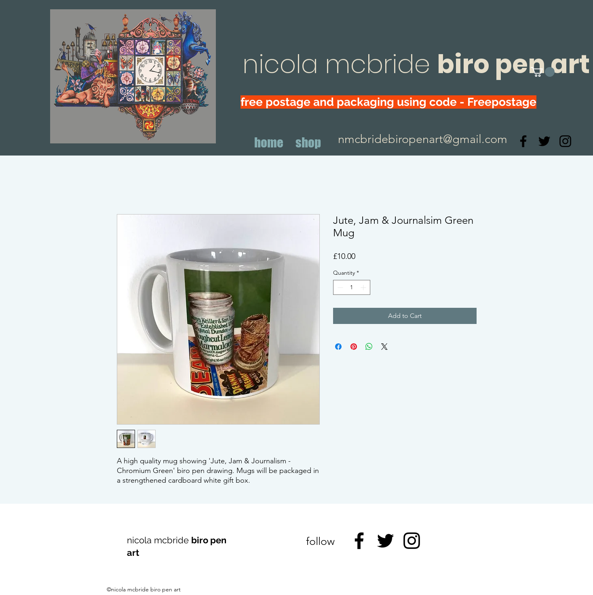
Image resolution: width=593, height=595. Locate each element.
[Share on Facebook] (338, 346)
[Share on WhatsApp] (369, 346)
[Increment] (364, 287)
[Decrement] (339, 287)
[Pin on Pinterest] (354, 346)
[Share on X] (384, 346)
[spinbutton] (351, 287)
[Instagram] (565, 141)
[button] (543, 72)
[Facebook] (523, 141)
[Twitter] (544, 141)
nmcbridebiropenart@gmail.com (422, 139)
